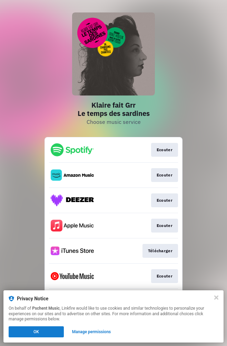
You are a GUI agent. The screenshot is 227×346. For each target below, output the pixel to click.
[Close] (216, 297)
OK (36, 331)
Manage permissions (91, 331)
